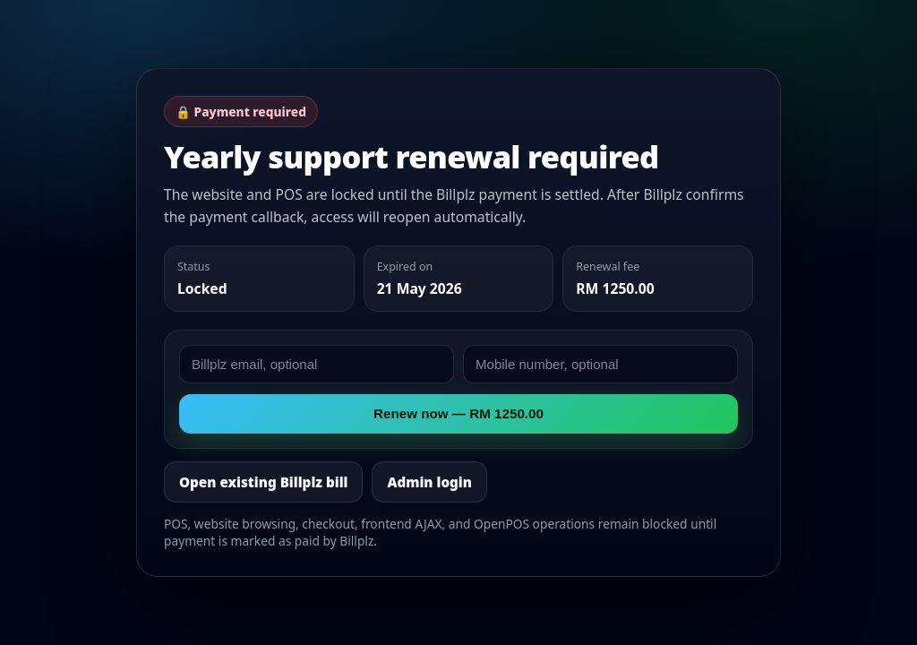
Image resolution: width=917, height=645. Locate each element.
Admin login (429, 482)
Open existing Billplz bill (263, 482)
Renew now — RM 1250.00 (458, 413)
